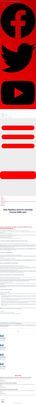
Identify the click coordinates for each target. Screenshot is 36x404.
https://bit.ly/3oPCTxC (5, 326)
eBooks (3, 116)
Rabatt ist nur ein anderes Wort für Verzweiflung (8, 383)
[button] (18, 157)
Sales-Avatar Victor (3, 200)
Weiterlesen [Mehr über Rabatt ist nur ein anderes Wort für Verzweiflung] (1, 386)
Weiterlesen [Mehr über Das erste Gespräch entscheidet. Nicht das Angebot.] (1, 392)
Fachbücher (3, 115)
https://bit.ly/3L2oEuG (19, 323)
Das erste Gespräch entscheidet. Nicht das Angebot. (9, 389)
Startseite (3, 113)
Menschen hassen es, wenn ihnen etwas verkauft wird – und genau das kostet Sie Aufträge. (16, 377)
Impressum (2, 399)
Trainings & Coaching (4, 114)
